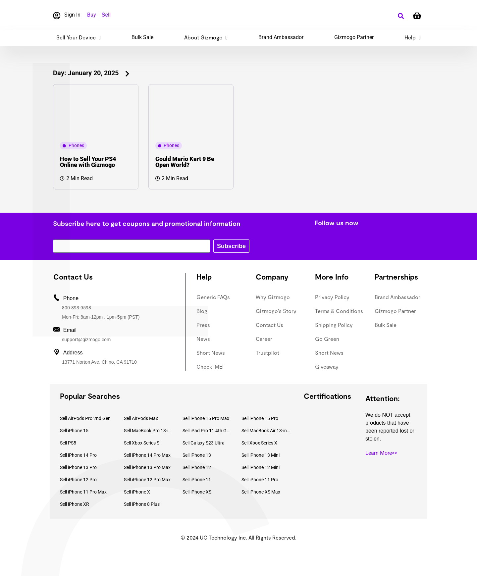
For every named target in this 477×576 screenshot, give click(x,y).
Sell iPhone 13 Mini (260, 455)
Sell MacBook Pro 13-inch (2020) (148, 430)
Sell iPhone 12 (197, 467)
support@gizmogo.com (86, 339)
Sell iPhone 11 (197, 479)
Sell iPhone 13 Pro (78, 467)
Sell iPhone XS (197, 492)
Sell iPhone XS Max (260, 492)
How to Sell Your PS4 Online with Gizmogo (88, 161)
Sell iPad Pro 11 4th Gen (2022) (207, 430)
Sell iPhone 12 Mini (260, 467)
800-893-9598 (76, 307)
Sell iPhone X (137, 492)
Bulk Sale (142, 37)
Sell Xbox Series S (141, 442)
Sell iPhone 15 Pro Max (206, 418)
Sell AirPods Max (141, 418)
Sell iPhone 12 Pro (78, 479)
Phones (76, 145)
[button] (400, 16)
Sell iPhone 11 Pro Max (83, 492)
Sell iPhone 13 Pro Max (147, 467)
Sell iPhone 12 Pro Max (147, 479)
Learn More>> (381, 453)
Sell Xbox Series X (259, 442)
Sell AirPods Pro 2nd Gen (85, 418)
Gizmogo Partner (354, 37)
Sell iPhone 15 (74, 430)
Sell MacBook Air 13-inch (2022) (266, 430)
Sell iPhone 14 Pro (78, 455)
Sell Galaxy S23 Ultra (204, 442)
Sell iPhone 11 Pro (259, 479)
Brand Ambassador (280, 37)
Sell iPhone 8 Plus (142, 504)
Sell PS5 (68, 442)
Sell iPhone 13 (197, 455)
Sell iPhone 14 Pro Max (147, 455)
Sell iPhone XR (74, 504)
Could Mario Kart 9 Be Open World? (184, 161)
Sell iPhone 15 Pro (259, 418)
